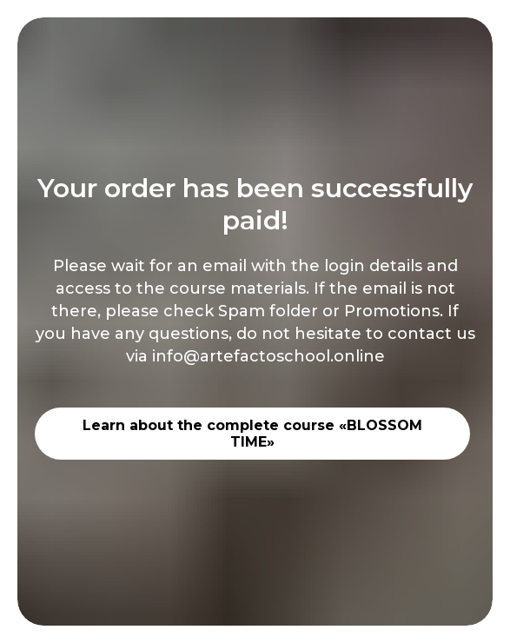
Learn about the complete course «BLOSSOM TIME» (252, 433)
